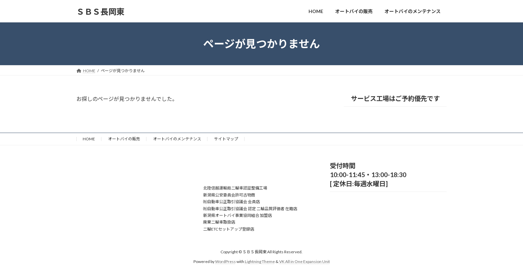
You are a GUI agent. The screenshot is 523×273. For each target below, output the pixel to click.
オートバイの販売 (124, 138)
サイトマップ (226, 138)
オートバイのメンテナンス (177, 138)
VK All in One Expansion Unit (304, 261)
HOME (89, 138)
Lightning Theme (260, 261)
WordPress (225, 261)
